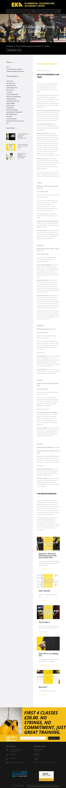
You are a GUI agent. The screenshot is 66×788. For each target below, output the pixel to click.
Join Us (8, 67)
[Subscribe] (54, 738)
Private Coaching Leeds (12, 110)
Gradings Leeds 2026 (11, 98)
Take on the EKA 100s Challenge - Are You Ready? (23, 146)
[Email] (33, 738)
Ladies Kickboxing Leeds (12, 94)
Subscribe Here (44, 665)
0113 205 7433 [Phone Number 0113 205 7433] (12, 758)
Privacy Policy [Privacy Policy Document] (29, 786)
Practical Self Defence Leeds (13, 96)
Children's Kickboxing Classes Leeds (15, 71)
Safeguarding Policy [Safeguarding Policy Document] (48, 786)
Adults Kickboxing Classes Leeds (14, 69)
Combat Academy (10, 105)
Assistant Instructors (11, 87)
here (40, 528)
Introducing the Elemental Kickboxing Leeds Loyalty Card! (22, 156)
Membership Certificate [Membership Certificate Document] (35, 786)
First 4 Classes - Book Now (47, 64)
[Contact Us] (14, 50)
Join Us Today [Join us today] (9, 81)
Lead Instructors (10, 83)
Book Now (43, 569)
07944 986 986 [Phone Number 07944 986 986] (12, 754)
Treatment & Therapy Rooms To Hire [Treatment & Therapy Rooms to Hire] (15, 121)
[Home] (33, 4)
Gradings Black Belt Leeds (12, 101)
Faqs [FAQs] (7, 123)
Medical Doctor (10, 90)
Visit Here (42, 600)
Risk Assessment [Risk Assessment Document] (41, 786)
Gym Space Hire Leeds (11, 118)
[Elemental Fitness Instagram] (16, 785)
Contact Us (43, 694)
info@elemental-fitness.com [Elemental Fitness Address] (16, 762)
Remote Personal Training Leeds (14, 112)
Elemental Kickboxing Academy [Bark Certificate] (47, 779)
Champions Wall (10, 107)
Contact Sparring (10, 103)
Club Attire (9, 92)
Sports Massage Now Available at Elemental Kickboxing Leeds (23, 136)
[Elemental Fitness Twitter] (22, 785)
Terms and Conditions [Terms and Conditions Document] (55, 786)
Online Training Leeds (11, 114)
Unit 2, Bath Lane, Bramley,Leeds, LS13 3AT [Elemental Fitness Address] (16, 750)
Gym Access (9, 116)
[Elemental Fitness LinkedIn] (19, 785)
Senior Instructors (11, 85)
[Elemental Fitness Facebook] (12, 785)
